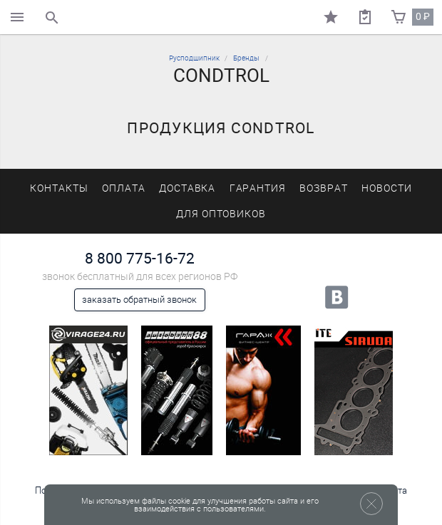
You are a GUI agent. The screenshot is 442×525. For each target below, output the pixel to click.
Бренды (246, 58)
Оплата (123, 188)
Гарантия (258, 188)
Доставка (187, 188)
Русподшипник (194, 58)
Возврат (323, 188)
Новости (386, 188)
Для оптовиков (221, 214)
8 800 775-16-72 (140, 258)
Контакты (59, 188)
